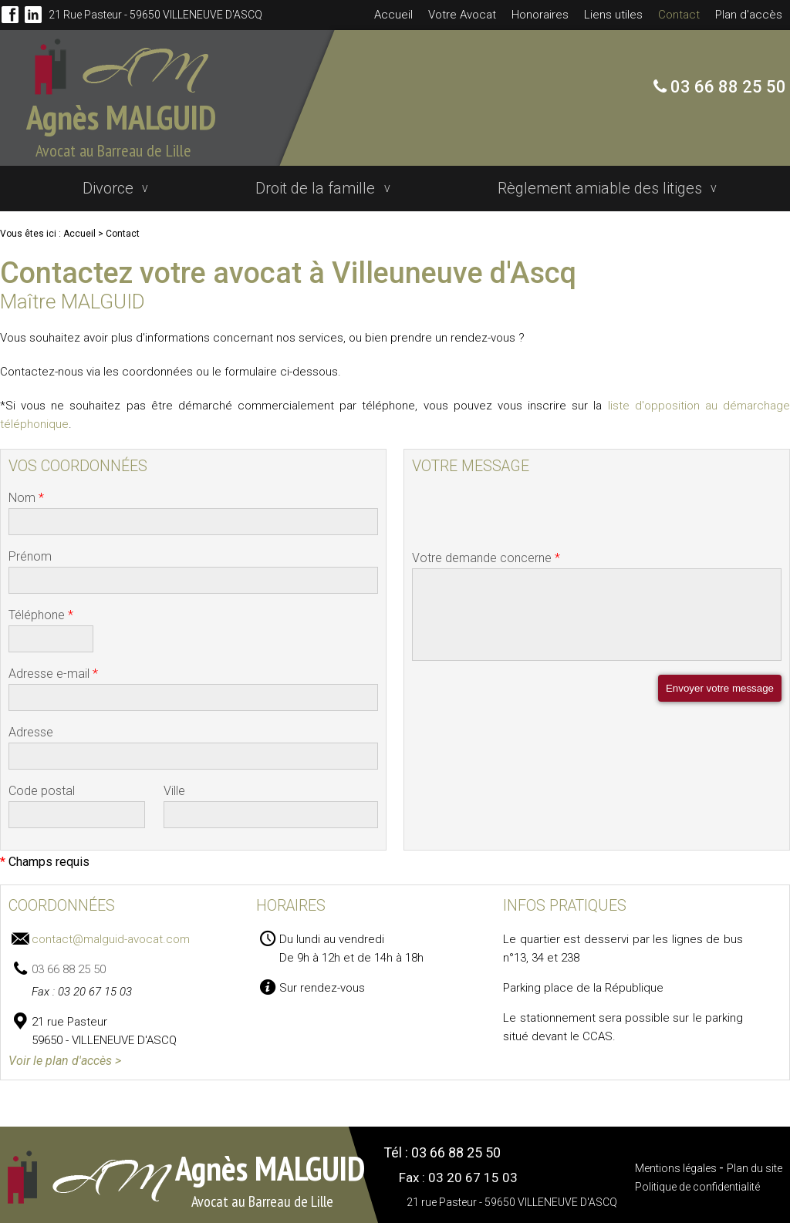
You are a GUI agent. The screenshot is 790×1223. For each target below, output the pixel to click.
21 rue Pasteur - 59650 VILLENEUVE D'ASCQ (152, 14)
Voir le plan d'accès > (64, 1055)
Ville (174, 785)
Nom (26, 492)
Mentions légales (677, 1163)
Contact (679, 15)
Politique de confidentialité (697, 1181)
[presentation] (529, 515)
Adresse (30, 726)
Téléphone (40, 609)
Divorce (108, 186)
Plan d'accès (748, 15)
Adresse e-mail (53, 668)
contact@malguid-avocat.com (111, 934)
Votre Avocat (462, 15)
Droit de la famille (318, 186)
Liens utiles (613, 15)
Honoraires (540, 15)
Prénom (30, 551)
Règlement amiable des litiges (605, 186)
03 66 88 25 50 (726, 86)
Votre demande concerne (486, 552)
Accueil (393, 15)
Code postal (41, 785)
